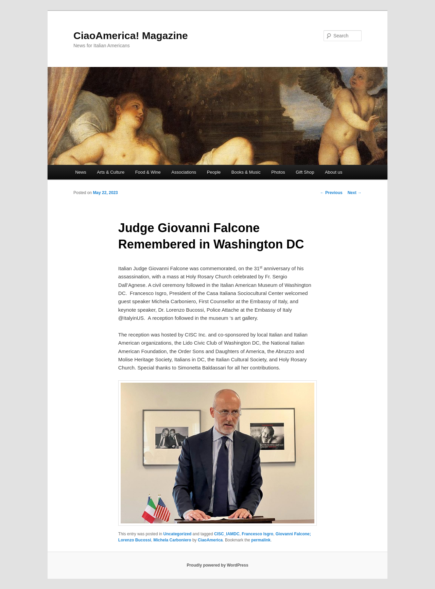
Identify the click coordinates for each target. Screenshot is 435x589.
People (214, 172)
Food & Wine (148, 172)
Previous (331, 192)
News (80, 172)
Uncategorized (177, 534)
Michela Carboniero (172, 540)
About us (333, 172)
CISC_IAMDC (227, 534)
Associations (183, 172)
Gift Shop (305, 172)
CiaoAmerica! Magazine (130, 35)
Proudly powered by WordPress (217, 565)
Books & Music (246, 172)
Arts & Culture (110, 172)
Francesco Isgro (257, 534)
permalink (261, 540)
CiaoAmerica (210, 540)
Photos (278, 172)
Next (355, 192)
